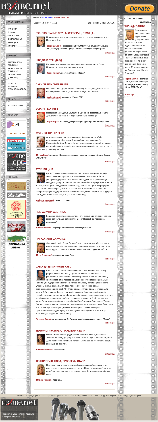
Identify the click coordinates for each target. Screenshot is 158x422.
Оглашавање (15, 39)
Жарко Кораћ (53, 121)
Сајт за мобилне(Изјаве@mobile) (17, 86)
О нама (12, 32)
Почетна (12, 29)
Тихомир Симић (43, 319)
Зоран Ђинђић (53, 73)
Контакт (12, 46)
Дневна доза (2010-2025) (69, 396)
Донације (13, 42)
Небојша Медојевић (45, 200)
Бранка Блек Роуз (44, 350)
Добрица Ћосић (54, 46)
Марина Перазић (44, 380)
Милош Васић (42, 155)
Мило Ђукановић (44, 255)
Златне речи (46, 17)
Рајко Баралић (131, 79)
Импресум (13, 36)
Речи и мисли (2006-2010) (93, 396)
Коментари (109, 52)
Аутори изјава (15, 106)
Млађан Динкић (54, 97)
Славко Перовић (44, 228)
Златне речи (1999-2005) (116, 396)
